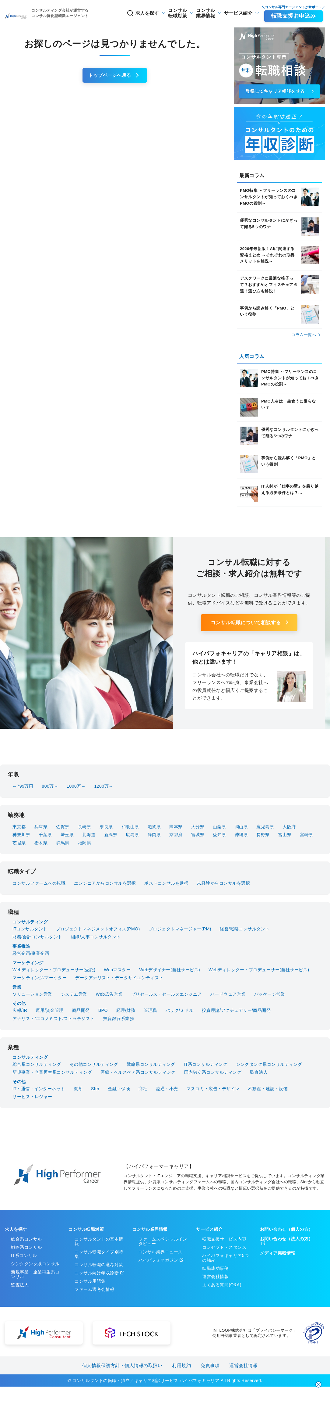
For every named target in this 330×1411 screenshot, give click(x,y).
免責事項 (210, 1365)
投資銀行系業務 (118, 1018)
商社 (143, 1088)
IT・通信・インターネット (38, 1088)
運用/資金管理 (49, 1010)
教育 (78, 1088)
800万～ (50, 786)
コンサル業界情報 (150, 1229)
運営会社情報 (215, 1276)
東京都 (19, 826)
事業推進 (21, 946)
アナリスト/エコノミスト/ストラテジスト (53, 1018)
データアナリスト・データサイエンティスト (119, 977)
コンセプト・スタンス (224, 1247)
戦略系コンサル (26, 1247)
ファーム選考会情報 (94, 1289)
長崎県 (84, 826)
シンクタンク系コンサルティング (269, 1064)
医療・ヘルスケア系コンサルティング (138, 1072)
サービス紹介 (229, 13)
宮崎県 (306, 834)
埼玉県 (67, 834)
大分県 (198, 826)
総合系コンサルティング (36, 1064)
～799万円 (22, 786)
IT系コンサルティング (206, 1064)
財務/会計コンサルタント (37, 936)
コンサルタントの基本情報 (99, 1241)
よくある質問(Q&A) (221, 1284)
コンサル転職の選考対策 (99, 1264)
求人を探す (106, 13)
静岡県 (154, 834)
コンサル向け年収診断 (97, 1272)
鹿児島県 (265, 826)
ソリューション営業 (32, 994)
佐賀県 (62, 826)
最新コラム (252, 175)
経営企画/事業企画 (30, 953)
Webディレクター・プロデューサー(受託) (53, 969)
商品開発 (81, 1010)
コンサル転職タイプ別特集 (99, 1254)
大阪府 (289, 826)
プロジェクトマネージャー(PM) (180, 928)
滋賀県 (154, 826)
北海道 (89, 834)
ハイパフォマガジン (158, 1260)
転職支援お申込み (291, 16)
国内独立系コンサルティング (213, 1072)
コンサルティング (30, 921)
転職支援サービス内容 (224, 1239)
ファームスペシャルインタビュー (163, 1241)
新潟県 (111, 834)
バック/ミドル (179, 1010)
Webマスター (117, 969)
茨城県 (19, 842)
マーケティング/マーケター (39, 977)
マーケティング (28, 962)
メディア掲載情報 (277, 1253)
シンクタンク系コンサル (35, 1263)
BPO (103, 1010)
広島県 (132, 834)
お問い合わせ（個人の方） (286, 1229)
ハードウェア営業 (228, 994)
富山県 (285, 834)
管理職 (150, 1010)
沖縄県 (241, 834)
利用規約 (181, 1365)
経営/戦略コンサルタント (245, 928)
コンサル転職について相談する (246, 622)
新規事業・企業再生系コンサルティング (52, 1072)
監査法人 (259, 1072)
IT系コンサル (24, 1255)
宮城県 (198, 834)
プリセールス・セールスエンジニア (166, 994)
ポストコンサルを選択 (166, 883)
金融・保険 (119, 1088)
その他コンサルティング (94, 1064)
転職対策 (150, 13)
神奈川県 (21, 834)
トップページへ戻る (110, 75)
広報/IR (19, 1010)
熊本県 (176, 826)
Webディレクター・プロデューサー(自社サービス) (259, 969)
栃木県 (41, 842)
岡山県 (241, 826)
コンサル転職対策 (86, 1229)
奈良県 (106, 826)
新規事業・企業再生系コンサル (35, 1274)
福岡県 (84, 842)
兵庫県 (41, 826)
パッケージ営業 (269, 994)
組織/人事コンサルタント (96, 936)
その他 (19, 1003)
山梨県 (219, 826)
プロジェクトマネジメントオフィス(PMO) (98, 928)
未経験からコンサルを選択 (223, 883)
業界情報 (187, 13)
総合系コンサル (26, 1239)
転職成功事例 (215, 1268)
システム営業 (74, 994)
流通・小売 (167, 1088)
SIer (95, 1088)
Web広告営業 (109, 994)
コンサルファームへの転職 (38, 883)
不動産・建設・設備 (268, 1088)
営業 (16, 987)
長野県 (263, 834)
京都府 (176, 834)
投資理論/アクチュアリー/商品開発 (236, 1010)
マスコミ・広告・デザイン (213, 1088)
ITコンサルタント (29, 928)
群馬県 (62, 842)
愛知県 (219, 834)
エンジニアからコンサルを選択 (105, 883)
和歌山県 (130, 826)
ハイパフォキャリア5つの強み (225, 1257)
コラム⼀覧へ (303, 334)
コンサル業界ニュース (161, 1251)
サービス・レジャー (32, 1096)
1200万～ (103, 786)
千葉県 (45, 834)
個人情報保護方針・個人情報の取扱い (122, 1365)
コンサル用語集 (90, 1281)
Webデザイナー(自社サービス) (169, 969)
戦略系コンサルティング (151, 1064)
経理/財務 (125, 1010)
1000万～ (76, 786)
